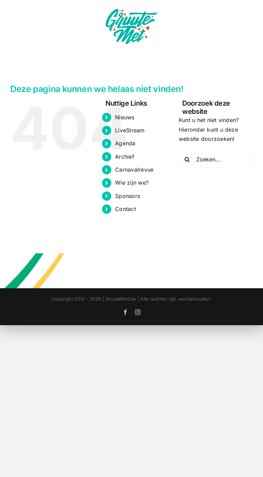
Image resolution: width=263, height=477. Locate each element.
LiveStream (130, 130)
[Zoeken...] (216, 159)
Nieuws (124, 117)
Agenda (125, 143)
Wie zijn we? (132, 182)
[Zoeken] (187, 159)
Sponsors (127, 196)
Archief (124, 156)
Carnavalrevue (134, 169)
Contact (125, 209)
